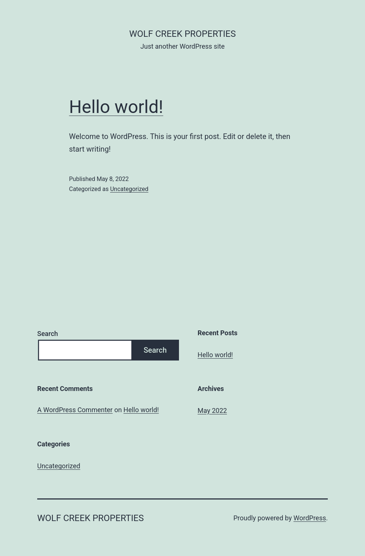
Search (47, 333)
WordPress (310, 518)
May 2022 (212, 410)
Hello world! (116, 106)
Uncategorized (129, 189)
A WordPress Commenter (75, 410)
